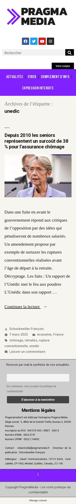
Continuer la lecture (25, 307)
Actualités (14, 76)
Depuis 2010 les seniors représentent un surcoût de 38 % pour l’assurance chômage (36, 141)
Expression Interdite (38, 88)
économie (44, 334)
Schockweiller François (26, 329)
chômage (16, 340)
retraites (31, 340)
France (58, 334)
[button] (63, 66)
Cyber (32, 76)
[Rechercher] (69, 52)
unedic (34, 346)
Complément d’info (55, 76)
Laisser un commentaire (27, 352)
